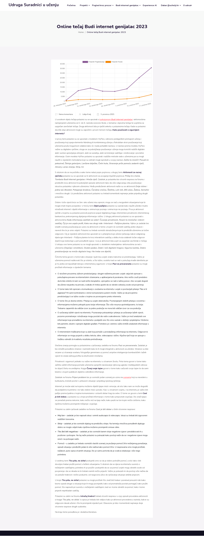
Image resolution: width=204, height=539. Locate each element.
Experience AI (150, 5)
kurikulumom (116, 119)
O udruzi (187, 5)
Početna (71, 5)
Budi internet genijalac (127, 5)
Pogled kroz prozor (101, 5)
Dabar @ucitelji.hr (170, 5)
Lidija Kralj (87, 114)
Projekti (84, 5)
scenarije (127, 377)
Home (81, 32)
